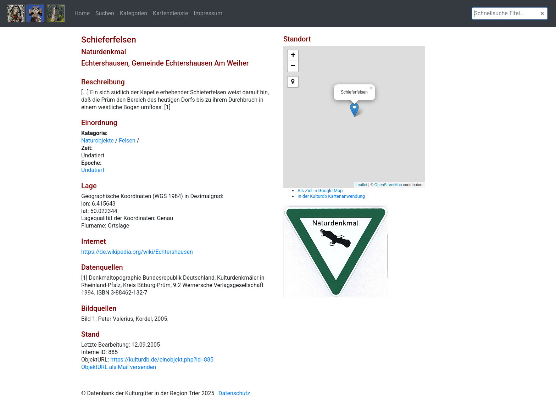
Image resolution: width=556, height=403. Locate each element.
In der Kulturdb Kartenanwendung (331, 196)
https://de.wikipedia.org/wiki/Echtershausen (137, 251)
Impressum (208, 13)
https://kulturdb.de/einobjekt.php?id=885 (161, 359)
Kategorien (133, 13)
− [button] (293, 66)
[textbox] (509, 13)
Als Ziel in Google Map (320, 190)
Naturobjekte (97, 140)
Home (82, 13)
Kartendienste (170, 13)
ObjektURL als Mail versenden (118, 367)
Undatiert (93, 170)
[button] (542, 13)
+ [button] (293, 55)
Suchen (104, 13)
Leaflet (361, 185)
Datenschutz (234, 393)
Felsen (127, 140)
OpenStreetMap (388, 185)
